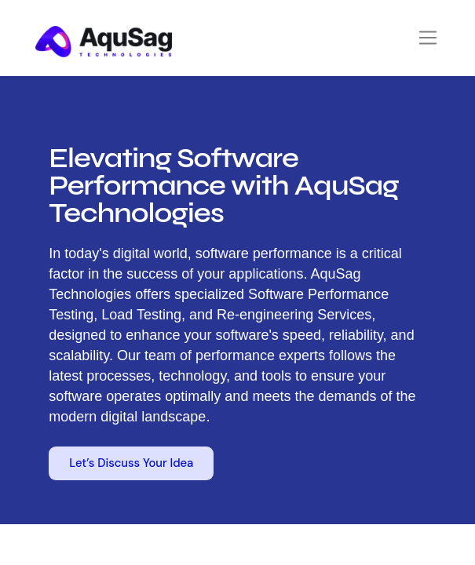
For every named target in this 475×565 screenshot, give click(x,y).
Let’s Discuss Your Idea (131, 463)
